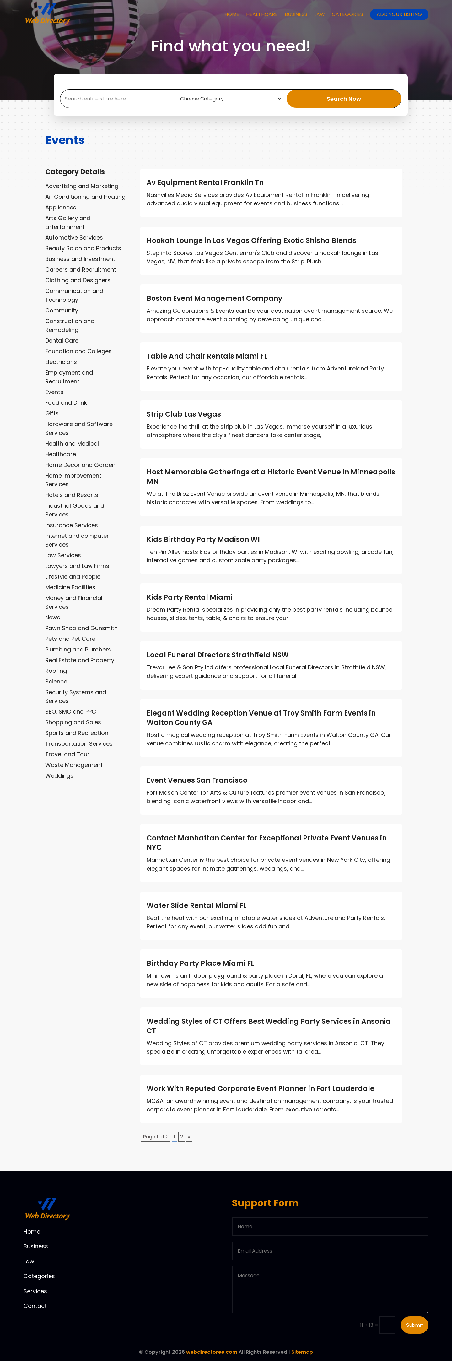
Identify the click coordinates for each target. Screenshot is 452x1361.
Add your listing (399, 14)
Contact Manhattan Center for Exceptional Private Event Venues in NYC (267, 842)
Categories (347, 14)
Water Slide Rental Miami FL (197, 905)
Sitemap (302, 1352)
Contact (35, 1306)
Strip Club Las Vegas (184, 414)
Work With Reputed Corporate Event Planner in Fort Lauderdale (260, 1089)
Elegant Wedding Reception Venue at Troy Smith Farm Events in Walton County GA (261, 717)
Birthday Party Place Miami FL (200, 963)
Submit (414, 1325)
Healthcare (262, 14)
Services (35, 1291)
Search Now (344, 99)
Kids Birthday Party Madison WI (203, 539)
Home (231, 14)
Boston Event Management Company (214, 298)
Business (296, 14)
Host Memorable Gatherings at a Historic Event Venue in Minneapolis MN (271, 476)
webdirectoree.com (211, 1352)
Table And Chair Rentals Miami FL (207, 356)
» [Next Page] (189, 1136)
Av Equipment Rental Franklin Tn (205, 182)
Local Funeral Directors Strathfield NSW (218, 655)
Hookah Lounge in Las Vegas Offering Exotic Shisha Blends (251, 241)
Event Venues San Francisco (197, 780)
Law (319, 14)
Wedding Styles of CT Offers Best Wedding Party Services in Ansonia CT (269, 1026)
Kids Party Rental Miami (190, 597)
